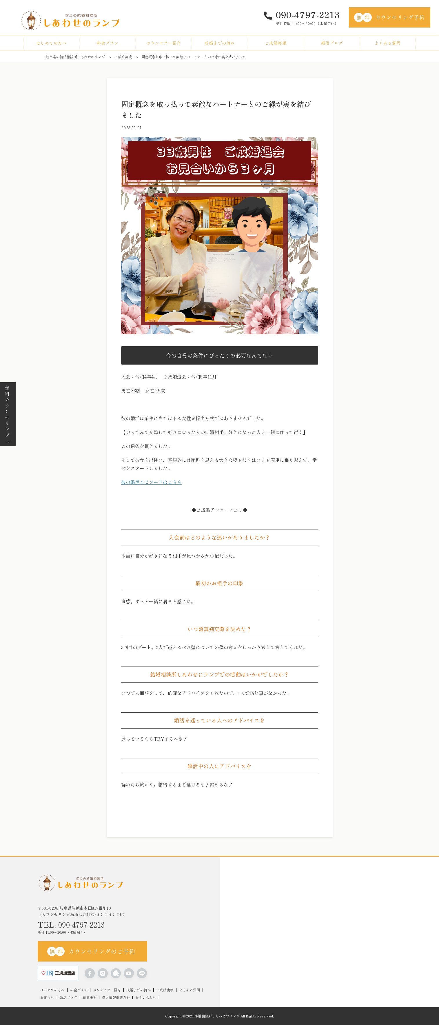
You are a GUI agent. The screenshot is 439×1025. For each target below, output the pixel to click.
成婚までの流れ (220, 43)
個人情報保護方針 (116, 997)
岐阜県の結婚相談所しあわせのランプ (75, 56)
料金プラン (108, 43)
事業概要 (89, 997)
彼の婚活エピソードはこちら (151, 481)
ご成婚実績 (276, 43)
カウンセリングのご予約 (91, 951)
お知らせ (47, 997)
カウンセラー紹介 (163, 43)
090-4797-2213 (308, 14)
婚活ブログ (332, 43)
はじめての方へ (51, 43)
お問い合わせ (145, 997)
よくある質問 (388, 43)
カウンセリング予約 (389, 17)
